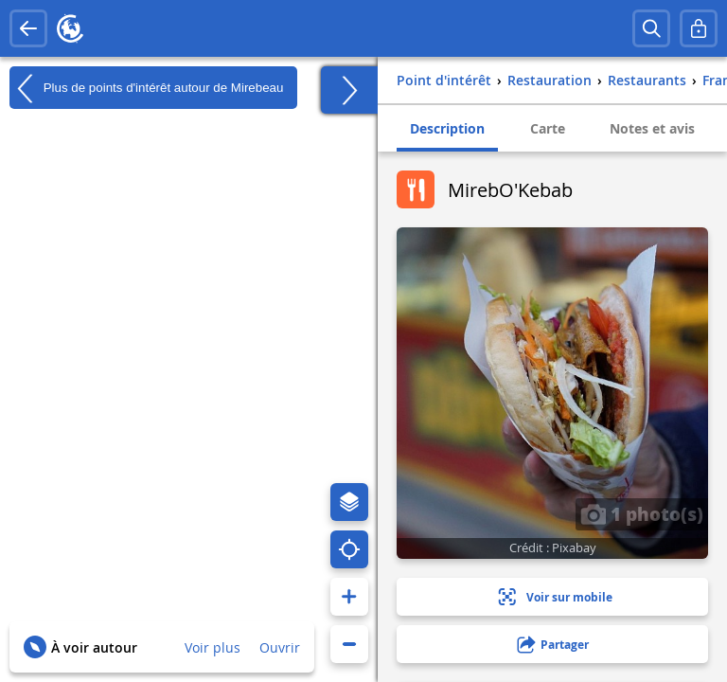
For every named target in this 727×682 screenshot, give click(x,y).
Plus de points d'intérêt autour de (146, 88)
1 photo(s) (641, 513)
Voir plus (212, 647)
